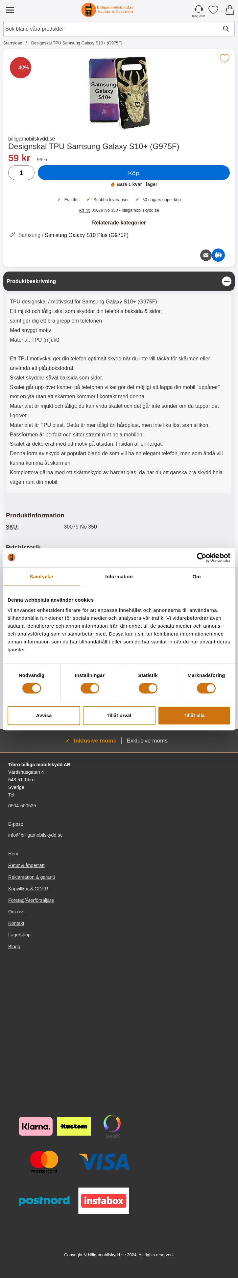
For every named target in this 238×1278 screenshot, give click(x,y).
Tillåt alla (194, 715)
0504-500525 (22, 805)
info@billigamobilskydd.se (35, 835)
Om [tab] (196, 576)
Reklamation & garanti (31, 876)
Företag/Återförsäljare (31, 899)
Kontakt (16, 923)
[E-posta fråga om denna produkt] (206, 255)
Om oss (16, 911)
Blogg (14, 946)
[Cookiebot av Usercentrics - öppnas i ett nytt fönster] (201, 557)
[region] (119, 281)
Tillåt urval (119, 715)
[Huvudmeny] (10, 10)
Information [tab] (119, 576)
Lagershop (19, 934)
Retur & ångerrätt (26, 865)
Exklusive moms (147, 740)
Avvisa (44, 715)
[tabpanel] (119, 384)
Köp (134, 172)
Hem (13, 853)
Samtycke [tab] (41, 576)
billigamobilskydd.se (31, 139)
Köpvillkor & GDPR (28, 888)
